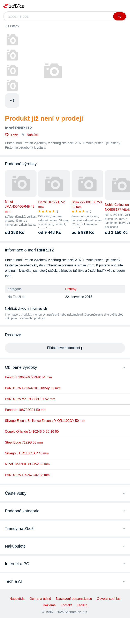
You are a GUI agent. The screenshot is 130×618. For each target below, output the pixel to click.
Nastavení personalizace (74, 598)
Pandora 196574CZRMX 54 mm (28, 377)
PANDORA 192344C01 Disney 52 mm (33, 388)
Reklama (49, 605)
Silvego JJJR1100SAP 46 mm (27, 453)
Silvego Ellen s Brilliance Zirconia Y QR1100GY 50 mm (45, 420)
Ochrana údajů (40, 598)
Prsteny (13, 26)
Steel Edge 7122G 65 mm (24, 442)
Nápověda (17, 598)
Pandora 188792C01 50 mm (25, 410)
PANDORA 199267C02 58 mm (27, 475)
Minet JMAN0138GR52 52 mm (27, 464)
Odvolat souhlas (109, 598)
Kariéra (82, 605)
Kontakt (66, 605)
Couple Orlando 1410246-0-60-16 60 (32, 431)
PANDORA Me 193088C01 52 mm (30, 399)
